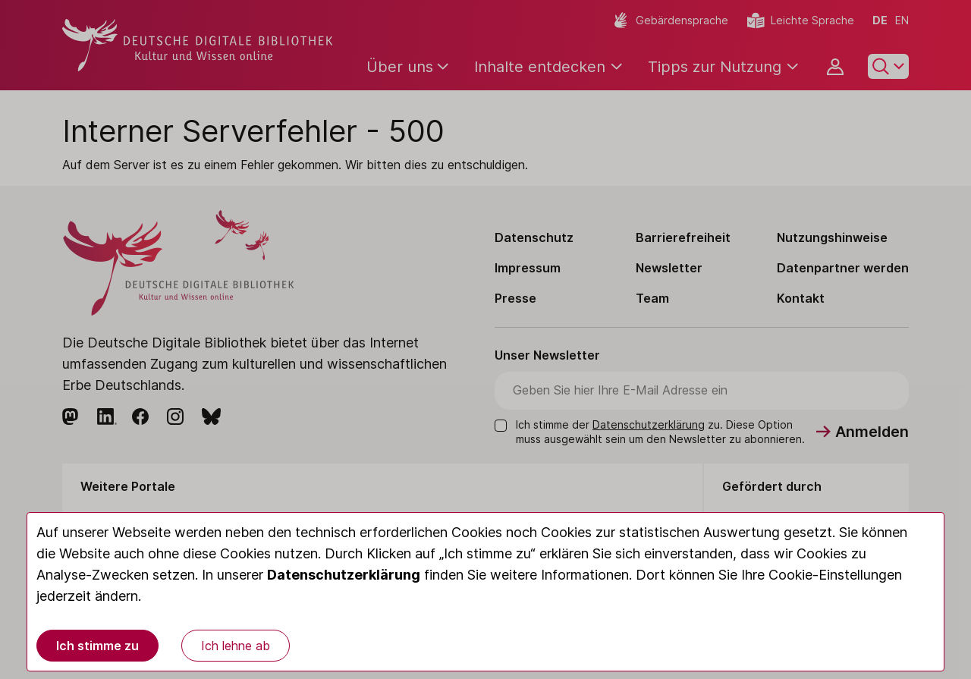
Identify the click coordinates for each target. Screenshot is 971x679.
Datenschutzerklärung (343, 575)
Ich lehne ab (235, 645)
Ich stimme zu (97, 645)
